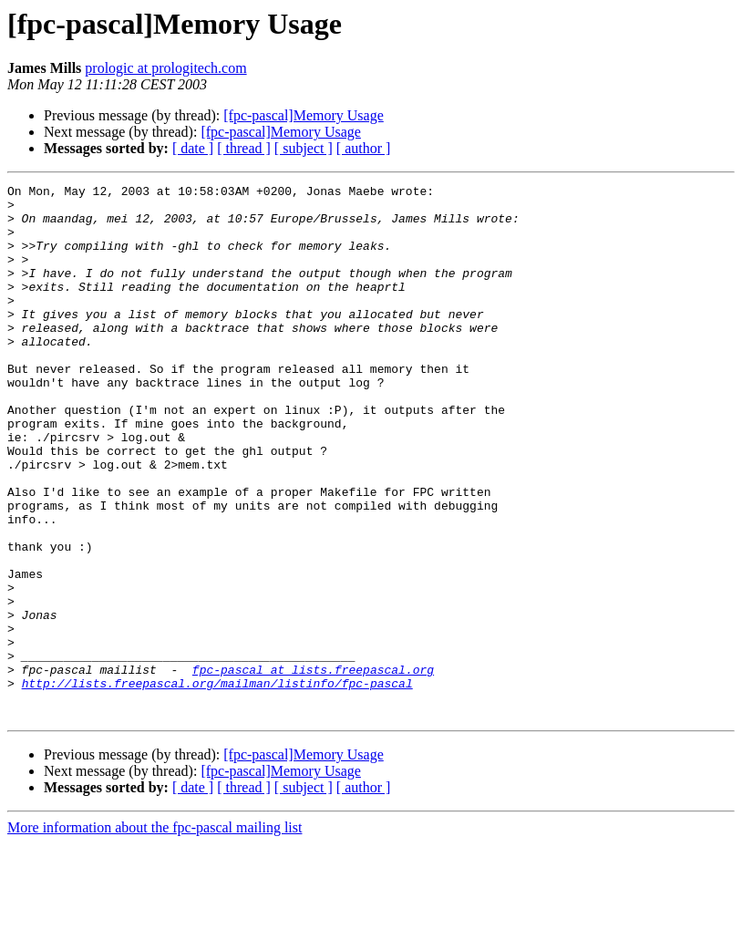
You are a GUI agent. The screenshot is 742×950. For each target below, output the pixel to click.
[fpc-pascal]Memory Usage (303, 115)
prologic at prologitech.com (165, 68)
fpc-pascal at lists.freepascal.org (313, 767)
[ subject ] (303, 148)
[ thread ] (244, 148)
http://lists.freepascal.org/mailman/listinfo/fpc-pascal (217, 784)
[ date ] (192, 148)
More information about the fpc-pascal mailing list (154, 934)
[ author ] (363, 148)
